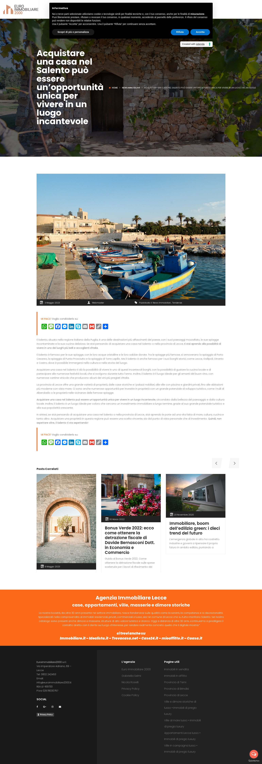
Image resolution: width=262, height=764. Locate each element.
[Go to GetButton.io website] (253, 761)
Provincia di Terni (175, 682)
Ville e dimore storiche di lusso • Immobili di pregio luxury (180, 708)
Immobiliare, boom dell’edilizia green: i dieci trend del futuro (194, 528)
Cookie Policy (130, 695)
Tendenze (177, 302)
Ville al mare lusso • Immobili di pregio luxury (182, 723)
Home (115, 87)
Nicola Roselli (130, 682)
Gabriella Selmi (131, 676)
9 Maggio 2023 (52, 566)
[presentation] (216, 463)
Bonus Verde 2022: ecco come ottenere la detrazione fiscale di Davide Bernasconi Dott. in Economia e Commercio (130, 540)
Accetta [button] (200, 32)
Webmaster (98, 302)
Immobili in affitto (175, 676)
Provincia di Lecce (176, 695)
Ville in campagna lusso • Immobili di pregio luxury (180, 749)
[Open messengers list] (254, 754)
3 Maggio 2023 (52, 302)
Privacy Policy (46, 714)
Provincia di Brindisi (176, 689)
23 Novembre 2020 (184, 514)
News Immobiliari (131, 87)
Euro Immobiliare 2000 (136, 669)
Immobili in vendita (176, 669)
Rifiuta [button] (180, 32)
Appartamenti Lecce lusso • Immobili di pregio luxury (182, 736)
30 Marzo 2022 (117, 519)
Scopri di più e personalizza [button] (73, 32)
